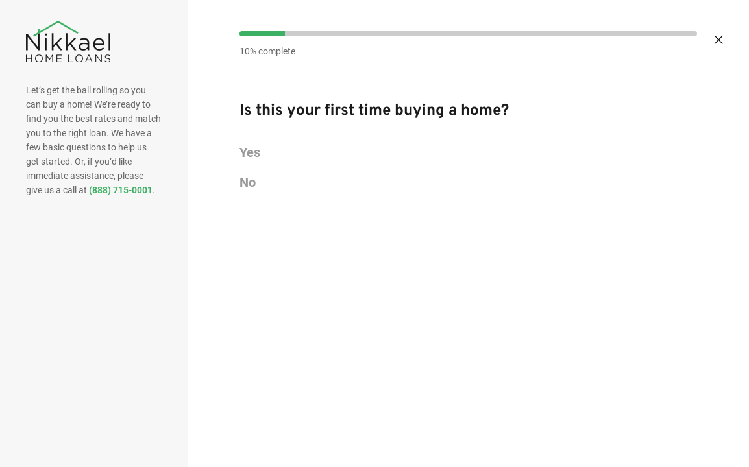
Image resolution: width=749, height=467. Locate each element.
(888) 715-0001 (121, 190)
